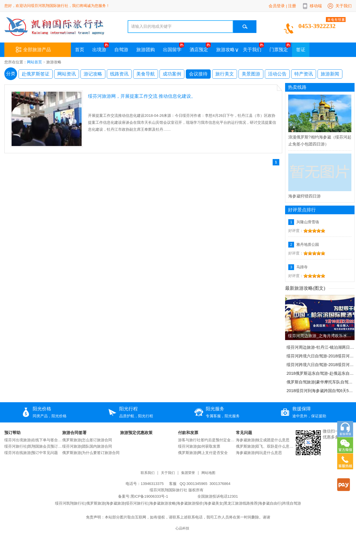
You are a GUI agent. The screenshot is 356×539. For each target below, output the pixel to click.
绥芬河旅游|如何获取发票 (199, 446)
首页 (79, 49)
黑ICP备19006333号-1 (149, 496)
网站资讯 (66, 73)
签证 (300, 49)
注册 (292, 5)
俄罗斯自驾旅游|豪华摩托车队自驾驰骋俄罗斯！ (320, 382)
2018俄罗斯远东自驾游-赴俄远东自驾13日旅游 (320, 373)
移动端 (316, 5)
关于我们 (343, 5)
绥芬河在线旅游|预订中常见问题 (31, 453)
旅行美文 (224, 73)
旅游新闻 (330, 73)
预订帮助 (12, 432)
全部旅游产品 (33, 50)
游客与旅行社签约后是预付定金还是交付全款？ (207, 440)
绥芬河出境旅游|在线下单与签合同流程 (33, 440)
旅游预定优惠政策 (136, 432)
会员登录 (277, 5)
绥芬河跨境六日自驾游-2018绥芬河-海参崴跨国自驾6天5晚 (320, 356)
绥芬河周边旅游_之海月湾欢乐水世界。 (321, 335)
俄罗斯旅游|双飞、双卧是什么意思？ (265, 446)
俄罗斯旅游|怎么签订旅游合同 (87, 440)
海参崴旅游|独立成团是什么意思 (262, 440)
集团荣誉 (188, 473)
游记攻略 (93, 73)
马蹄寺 (302, 267)
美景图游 (251, 73)
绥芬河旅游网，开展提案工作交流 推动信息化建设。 (142, 96)
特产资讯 (303, 73)
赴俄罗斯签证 (35, 73)
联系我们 (148, 473)
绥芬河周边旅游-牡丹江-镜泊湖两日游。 (320, 347)
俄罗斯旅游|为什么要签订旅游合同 (91, 453)
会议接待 (198, 73)
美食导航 (145, 73)
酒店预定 (199, 49)
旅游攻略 (225, 49)
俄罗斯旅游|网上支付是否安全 (203, 453)
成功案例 (172, 73)
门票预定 (278, 49)
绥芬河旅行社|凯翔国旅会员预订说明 (33, 446)
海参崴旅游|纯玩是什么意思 (259, 453)
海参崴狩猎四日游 (304, 196)
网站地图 (208, 473)
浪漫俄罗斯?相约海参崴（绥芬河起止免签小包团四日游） (319, 140)
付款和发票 (188, 432)
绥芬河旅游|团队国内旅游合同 (87, 446)
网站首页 (34, 62)
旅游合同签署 (74, 432)
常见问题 (244, 432)
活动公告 (277, 73)
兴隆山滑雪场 (307, 222)
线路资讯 (119, 73)
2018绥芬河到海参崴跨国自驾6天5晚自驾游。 (320, 390)
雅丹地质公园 (307, 244)
